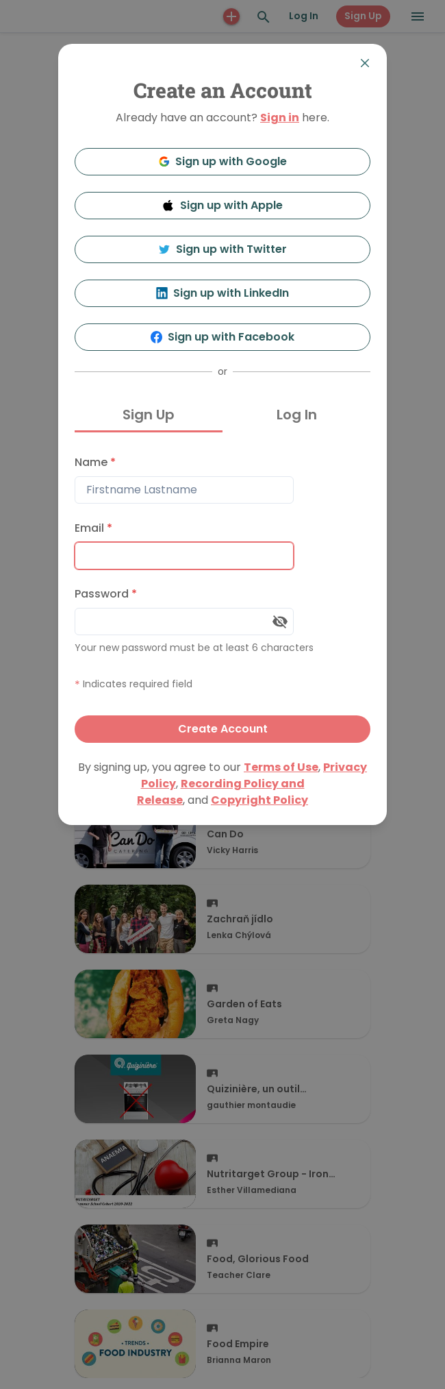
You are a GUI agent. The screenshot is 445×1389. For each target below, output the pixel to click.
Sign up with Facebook (223, 337)
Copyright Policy (259, 800)
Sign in (279, 117)
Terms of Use (281, 767)
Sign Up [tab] (149, 414)
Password (106, 594)
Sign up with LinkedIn (223, 293)
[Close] (365, 63)
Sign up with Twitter (222, 249)
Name (95, 462)
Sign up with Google (223, 161)
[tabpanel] (222, 595)
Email (93, 528)
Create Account (223, 729)
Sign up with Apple (222, 205)
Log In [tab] (297, 414)
